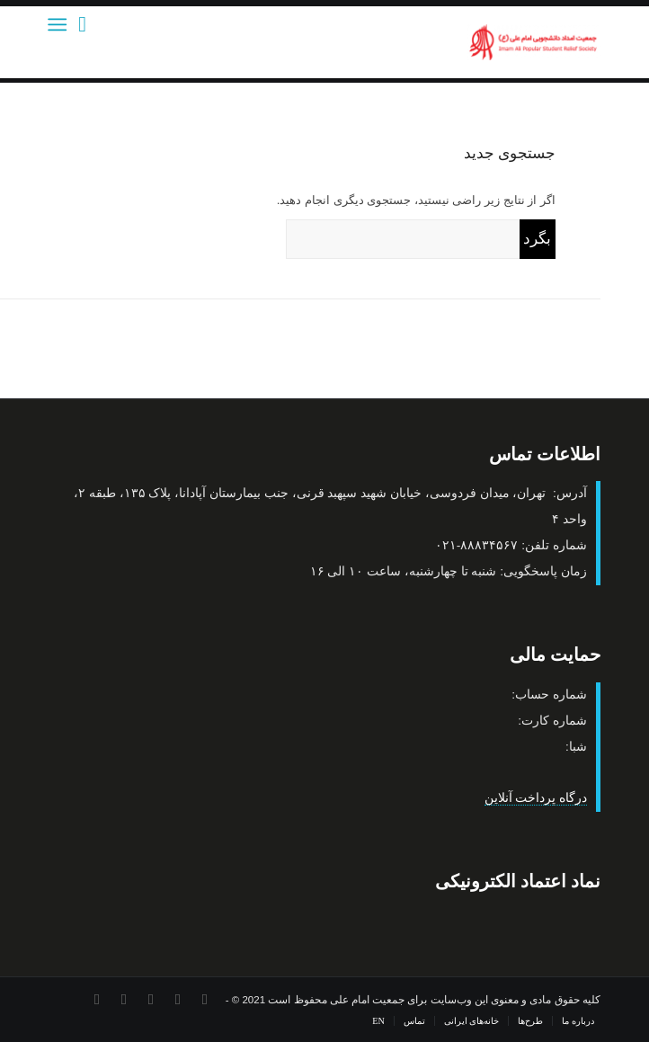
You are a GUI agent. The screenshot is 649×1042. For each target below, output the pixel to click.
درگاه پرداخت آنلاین (536, 798)
